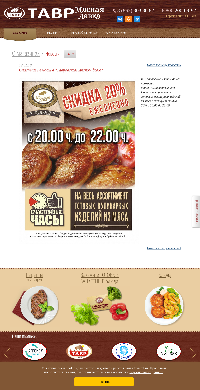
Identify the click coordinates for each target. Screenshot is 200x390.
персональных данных (146, 372)
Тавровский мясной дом (84, 33)
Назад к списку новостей (164, 65)
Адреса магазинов (116, 33)
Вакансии (52, 33)
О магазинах (26, 53)
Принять (104, 381)
